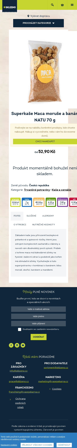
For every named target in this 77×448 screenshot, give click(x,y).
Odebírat (38, 337)
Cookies (56, 389)
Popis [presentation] (17, 216)
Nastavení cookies (9, 445)
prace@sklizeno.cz (19, 381)
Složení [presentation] (31, 216)
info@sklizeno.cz (18, 371)
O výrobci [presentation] (20, 225)
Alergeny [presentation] (48, 216)
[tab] (17, 216)
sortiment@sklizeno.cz (56, 368)
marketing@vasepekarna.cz (53, 381)
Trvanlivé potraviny (37, 190)
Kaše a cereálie (61, 190)
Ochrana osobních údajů (20, 403)
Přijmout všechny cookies (37, 445)
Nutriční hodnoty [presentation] (43, 225)
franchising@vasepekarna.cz (24, 392)
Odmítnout (64, 445)
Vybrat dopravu (40, 16)
